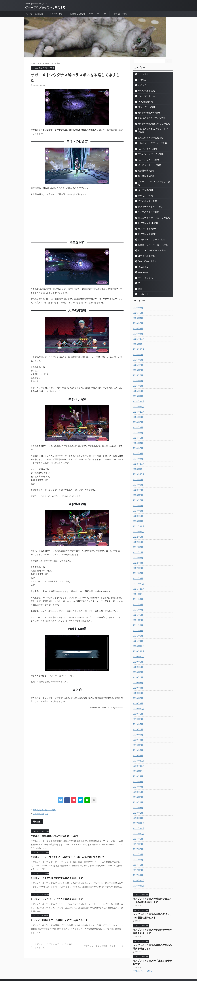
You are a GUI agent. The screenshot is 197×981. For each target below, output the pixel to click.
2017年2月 (137, 864)
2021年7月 (137, 603)
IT (138, 277)
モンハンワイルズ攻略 (34, 14)
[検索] (168, 61)
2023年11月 (138, 463)
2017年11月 (138, 822)
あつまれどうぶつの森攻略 (147, 135)
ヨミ (46, 813)
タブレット (141, 288)
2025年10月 (138, 343)
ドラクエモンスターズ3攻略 (148, 233)
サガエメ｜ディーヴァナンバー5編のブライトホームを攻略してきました (63, 856)
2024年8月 (137, 416)
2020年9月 (137, 655)
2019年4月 (137, 734)
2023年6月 (137, 489)
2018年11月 (138, 760)
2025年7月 (137, 359)
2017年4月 (137, 853)
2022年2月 (137, 567)
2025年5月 (137, 369)
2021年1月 (137, 635)
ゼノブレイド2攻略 (144, 222)
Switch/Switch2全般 (145, 255)
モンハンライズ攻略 (145, 145)
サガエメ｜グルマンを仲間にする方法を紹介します (54, 877)
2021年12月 (138, 577)
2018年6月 (137, 786)
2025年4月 (137, 374)
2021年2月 (137, 629)
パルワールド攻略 (144, 91)
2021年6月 (137, 609)
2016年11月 (138, 879)
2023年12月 (138, 458)
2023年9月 (137, 473)
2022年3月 (137, 562)
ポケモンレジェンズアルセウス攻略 (151, 178)
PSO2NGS (141, 260)
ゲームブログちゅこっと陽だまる (45, 7)
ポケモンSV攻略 (120, 14)
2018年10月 (138, 765)
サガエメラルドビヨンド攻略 (44, 810)
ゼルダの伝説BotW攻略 (146, 113)
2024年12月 (138, 395)
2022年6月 (137, 546)
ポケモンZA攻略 (143, 189)
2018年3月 (137, 801)
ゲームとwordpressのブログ (98, 968)
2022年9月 (137, 530)
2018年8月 (137, 775)
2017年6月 (137, 843)
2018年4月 (137, 796)
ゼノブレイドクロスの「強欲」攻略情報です (153, 949)
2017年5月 (137, 848)
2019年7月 (137, 718)
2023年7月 (137, 484)
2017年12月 (138, 817)
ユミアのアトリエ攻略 (146, 206)
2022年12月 (138, 520)
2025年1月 (137, 390)
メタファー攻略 (56, 14)
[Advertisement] (77, 217)
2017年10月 (138, 827)
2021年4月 (137, 619)
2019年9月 (137, 707)
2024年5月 (137, 431)
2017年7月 (137, 838)
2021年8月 (137, 598)
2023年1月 (137, 515)
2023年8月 (137, 478)
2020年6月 (137, 671)
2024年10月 (138, 405)
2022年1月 (137, 572)
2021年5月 (137, 614)
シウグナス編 (38, 813)
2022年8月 (137, 536)
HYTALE (140, 80)
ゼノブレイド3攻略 (144, 228)
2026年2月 (137, 322)
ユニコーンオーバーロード (98, 14)
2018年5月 (137, 791)
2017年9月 (137, 832)
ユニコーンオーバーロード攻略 (149, 239)
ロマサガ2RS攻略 (144, 249)
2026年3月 (137, 317)
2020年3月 (137, 687)
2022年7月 (137, 541)
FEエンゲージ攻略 (144, 107)
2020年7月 (137, 666)
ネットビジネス (143, 271)
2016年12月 (138, 874)
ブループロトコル (144, 96)
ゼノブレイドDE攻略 (145, 217)
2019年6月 (137, 723)
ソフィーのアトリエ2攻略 (147, 200)
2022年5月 (137, 551)
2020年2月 (137, 692)
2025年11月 (138, 338)
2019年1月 (137, 749)
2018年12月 (138, 754)
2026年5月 (137, 307)
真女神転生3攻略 (144, 167)
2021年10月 (138, 588)
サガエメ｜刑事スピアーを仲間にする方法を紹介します (56, 919)
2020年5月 (137, 676)
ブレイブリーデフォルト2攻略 (149, 140)
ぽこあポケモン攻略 (145, 195)
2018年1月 (137, 812)
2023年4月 (137, 499)
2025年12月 (138, 333)
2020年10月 (138, 650)
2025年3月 (137, 379)
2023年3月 (137, 504)
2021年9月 (137, 593)
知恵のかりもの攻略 (77, 14)
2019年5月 (137, 728)
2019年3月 (137, 739)
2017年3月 (137, 858)
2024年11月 (138, 400)
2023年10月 (138, 468)
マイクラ (140, 85)
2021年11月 (138, 582)
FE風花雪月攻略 (143, 102)
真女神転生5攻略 (144, 173)
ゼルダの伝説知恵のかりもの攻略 (150, 124)
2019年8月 (137, 713)
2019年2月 (137, 744)
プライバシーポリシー (143, 956)
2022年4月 (137, 556)
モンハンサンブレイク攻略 (147, 151)
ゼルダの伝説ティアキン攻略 (148, 118)
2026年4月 (137, 312)
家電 (139, 282)
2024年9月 (137, 411)
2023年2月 (137, 510)
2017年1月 (137, 869)
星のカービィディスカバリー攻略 (150, 211)
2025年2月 (137, 385)
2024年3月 (137, 442)
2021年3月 (137, 624)
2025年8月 (137, 353)
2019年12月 (138, 702)
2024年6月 (137, 426)
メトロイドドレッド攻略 (147, 162)
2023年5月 (137, 494)
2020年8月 (137, 661)
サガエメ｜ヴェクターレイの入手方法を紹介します (54, 898)
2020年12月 (138, 640)
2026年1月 (137, 327)
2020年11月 (138, 645)
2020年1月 (137, 697)
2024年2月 (137, 447)
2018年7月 (137, 780)
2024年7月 (137, 421)
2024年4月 (137, 437)
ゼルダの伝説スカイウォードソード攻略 (153, 129)
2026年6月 (137, 301)
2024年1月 (137, 452)
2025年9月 (137, 348)
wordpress (141, 266)
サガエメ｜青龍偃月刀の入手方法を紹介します (52, 835)
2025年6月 (137, 364)
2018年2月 (137, 806)
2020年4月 (137, 681)
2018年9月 (137, 770)
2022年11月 (138, 525)
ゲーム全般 (141, 74)
